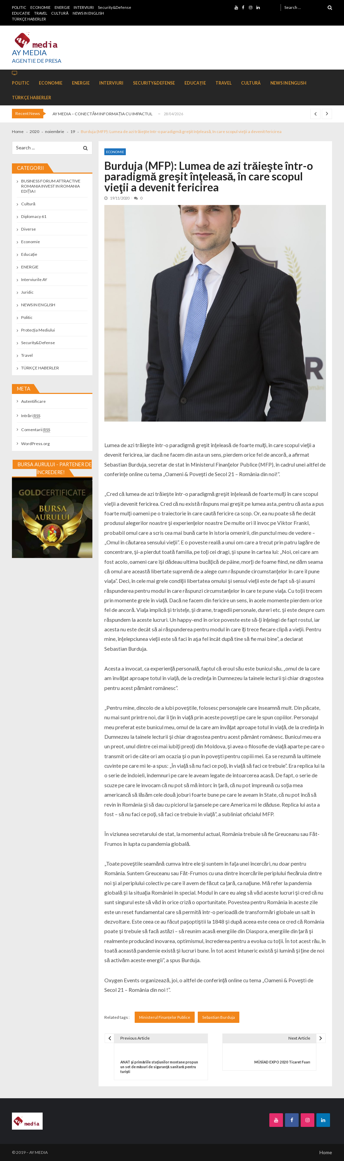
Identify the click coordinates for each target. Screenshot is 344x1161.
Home (325, 1152)
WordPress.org (35, 443)
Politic (26, 317)
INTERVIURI (84, 7)
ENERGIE (62, 7)
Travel (27, 355)
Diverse (28, 229)
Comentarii (35, 429)
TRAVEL (40, 13)
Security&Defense (114, 7)
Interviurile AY (34, 279)
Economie (115, 152)
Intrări (30, 415)
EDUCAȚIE (21, 13)
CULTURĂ (59, 13)
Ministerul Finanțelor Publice (164, 1017)
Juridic (27, 292)
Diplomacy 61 (33, 216)
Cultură (28, 203)
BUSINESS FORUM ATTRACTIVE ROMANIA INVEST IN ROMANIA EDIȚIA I (50, 186)
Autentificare (33, 401)
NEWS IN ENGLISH (88, 13)
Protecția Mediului (38, 330)
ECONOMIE (40, 7)
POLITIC (19, 7)
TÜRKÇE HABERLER (29, 19)
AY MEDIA (29, 52)
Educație (29, 254)
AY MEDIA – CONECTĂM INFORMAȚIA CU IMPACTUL (102, 113)
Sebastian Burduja (218, 1017)
